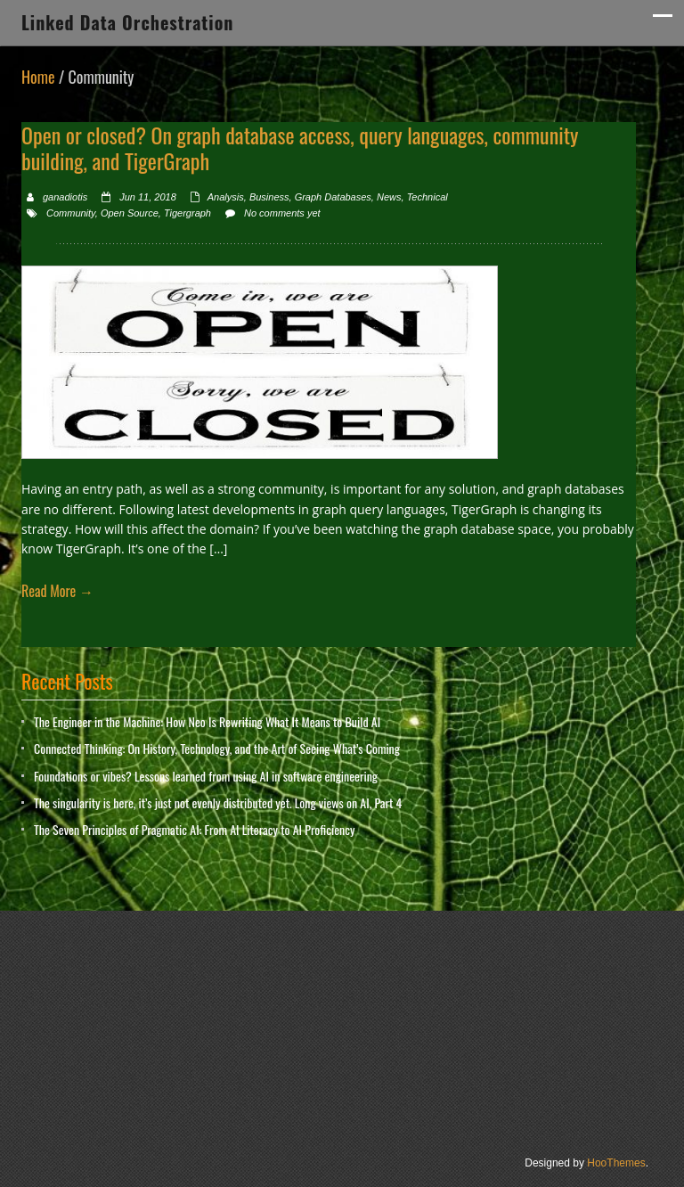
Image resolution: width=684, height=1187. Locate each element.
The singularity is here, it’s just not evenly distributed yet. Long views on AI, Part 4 (218, 802)
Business (269, 197)
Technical (427, 197)
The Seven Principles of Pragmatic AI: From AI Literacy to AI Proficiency (194, 829)
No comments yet (282, 213)
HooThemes (616, 1163)
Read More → (57, 591)
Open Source (130, 213)
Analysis (226, 197)
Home (38, 76)
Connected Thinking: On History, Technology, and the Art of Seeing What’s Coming (217, 748)
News (389, 197)
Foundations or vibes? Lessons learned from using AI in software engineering (206, 775)
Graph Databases (333, 197)
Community (70, 213)
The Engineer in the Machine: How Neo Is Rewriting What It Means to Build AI (207, 721)
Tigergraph (187, 213)
